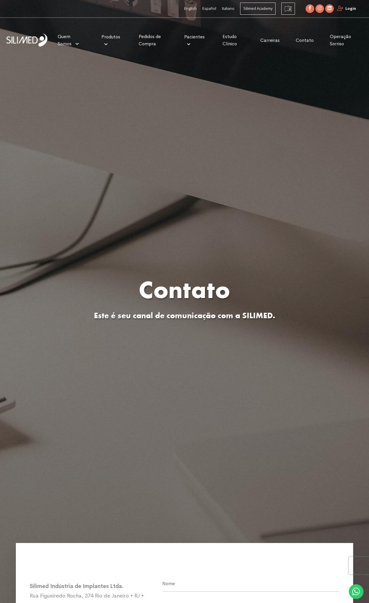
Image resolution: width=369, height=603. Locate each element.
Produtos (110, 37)
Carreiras (270, 40)
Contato (305, 40)
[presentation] (359, 565)
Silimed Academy (257, 8)
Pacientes (194, 37)
